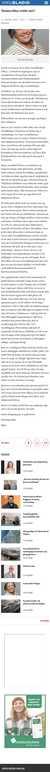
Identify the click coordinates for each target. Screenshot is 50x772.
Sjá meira (44, 621)
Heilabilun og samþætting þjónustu (35, 463)
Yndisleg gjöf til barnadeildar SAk (31, 515)
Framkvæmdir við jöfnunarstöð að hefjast (34, 602)
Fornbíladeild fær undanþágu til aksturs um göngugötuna (35, 552)
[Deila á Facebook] (28, 443)
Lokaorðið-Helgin (31, 583)
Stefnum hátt (29, 566)
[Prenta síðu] (37, 443)
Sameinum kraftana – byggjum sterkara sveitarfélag (33, 499)
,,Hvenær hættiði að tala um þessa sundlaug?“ (36, 480)
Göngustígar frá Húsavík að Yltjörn (36, 532)
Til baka (5, 443)
